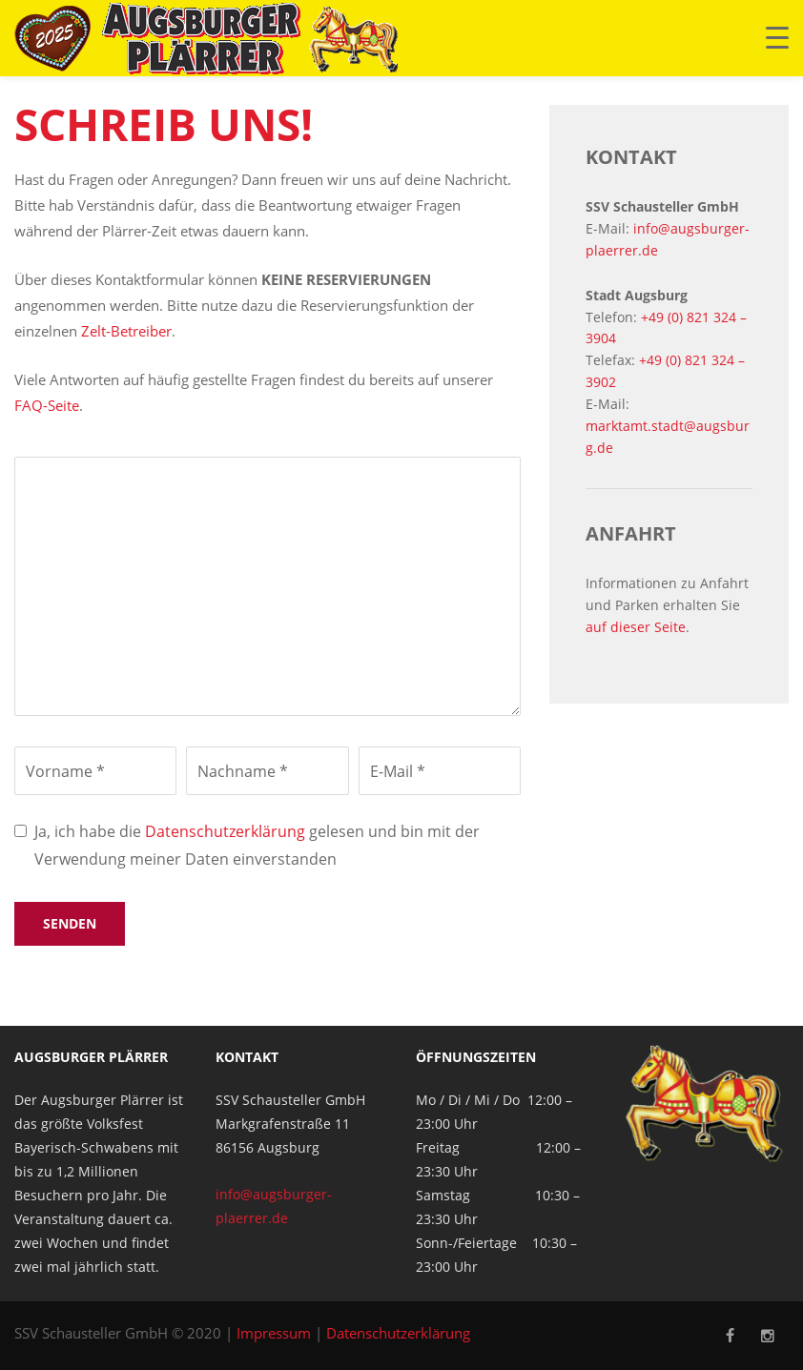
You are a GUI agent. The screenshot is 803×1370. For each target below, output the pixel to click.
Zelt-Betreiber (126, 330)
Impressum (274, 1332)
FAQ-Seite (46, 405)
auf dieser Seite (636, 627)
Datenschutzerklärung (225, 831)
